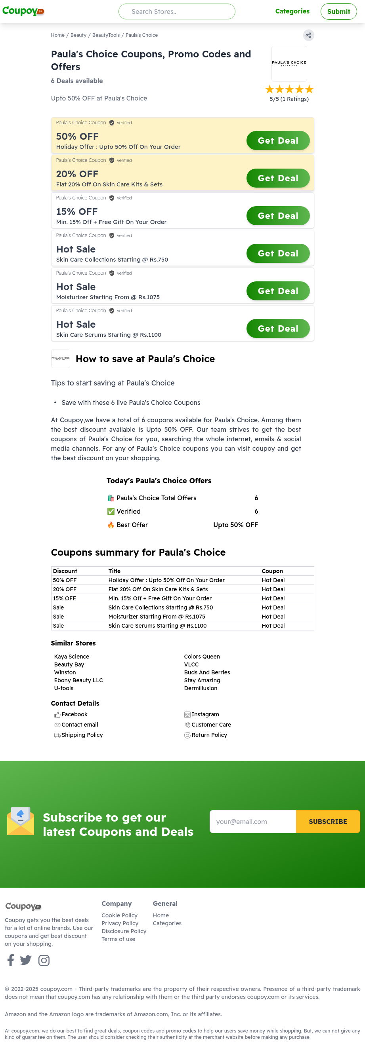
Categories (292, 11)
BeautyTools (106, 35)
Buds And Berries (207, 672)
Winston (65, 672)
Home (58, 35)
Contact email (76, 724)
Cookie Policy (119, 915)
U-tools (64, 688)
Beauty (78, 35)
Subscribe (328, 822)
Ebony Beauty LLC (78, 680)
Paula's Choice (125, 98)
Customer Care (207, 724)
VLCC (191, 664)
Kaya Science (72, 656)
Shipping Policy (78, 734)
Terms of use (118, 939)
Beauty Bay (69, 664)
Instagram (201, 714)
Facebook (71, 714)
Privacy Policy (119, 923)
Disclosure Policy (123, 931)
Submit (338, 11)
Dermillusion (201, 688)
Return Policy (205, 734)
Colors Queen (202, 656)
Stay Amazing (202, 680)
